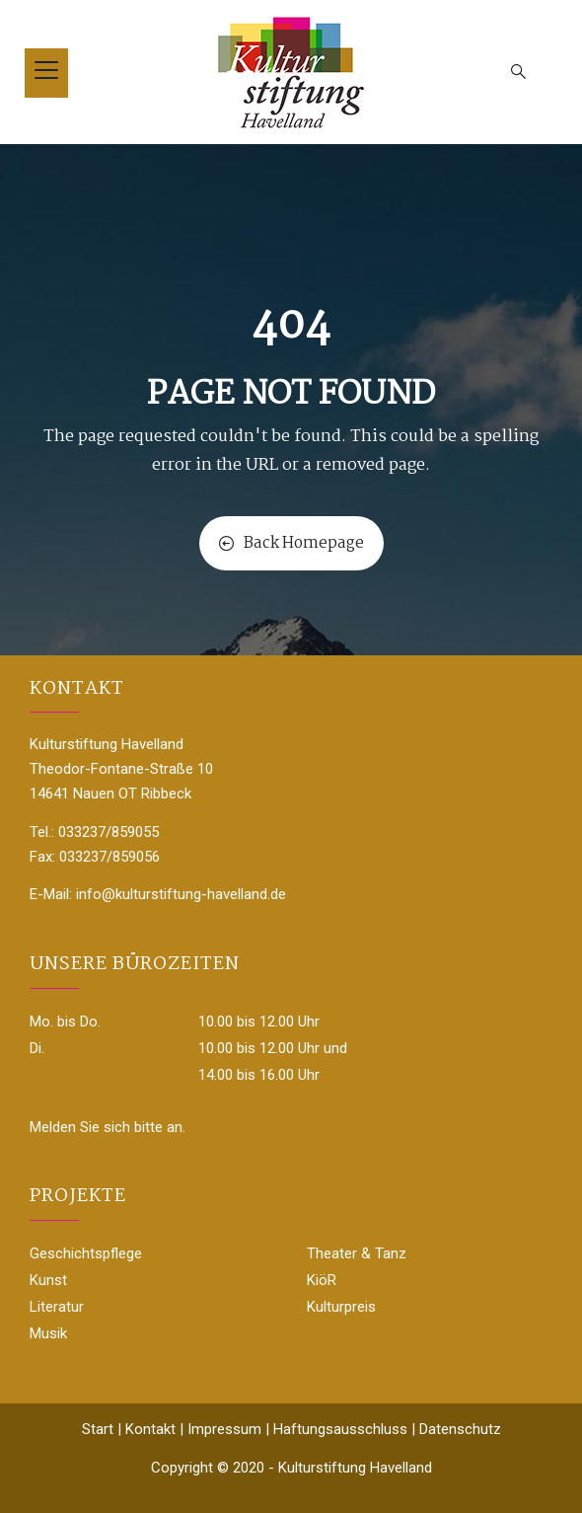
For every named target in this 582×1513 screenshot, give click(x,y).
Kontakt (150, 1429)
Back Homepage (291, 543)
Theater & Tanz (356, 1253)
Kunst (48, 1280)
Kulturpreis (341, 1307)
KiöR (321, 1280)
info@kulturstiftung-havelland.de (181, 894)
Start (97, 1429)
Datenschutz (460, 1429)
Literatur (57, 1307)
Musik (48, 1333)
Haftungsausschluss (340, 1429)
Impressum (224, 1429)
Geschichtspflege (86, 1253)
